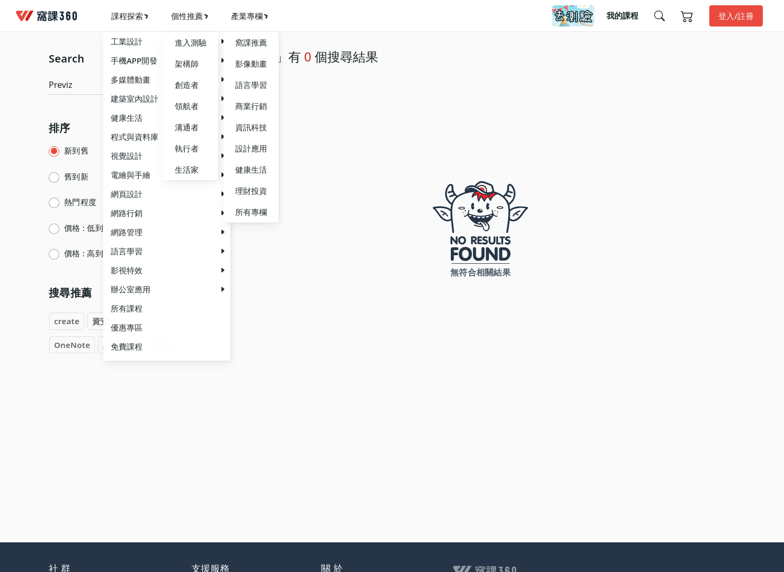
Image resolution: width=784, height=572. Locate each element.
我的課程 (622, 15)
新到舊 (76, 150)
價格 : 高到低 (87, 253)
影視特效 (164, 344)
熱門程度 (80, 201)
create (66, 321)
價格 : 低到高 (87, 227)
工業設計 (119, 344)
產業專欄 (247, 16)
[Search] (113, 85)
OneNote (72, 344)
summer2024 (147, 321)
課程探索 (127, 16)
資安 (100, 321)
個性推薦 (187, 16)
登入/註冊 (736, 16)
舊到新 (76, 176)
